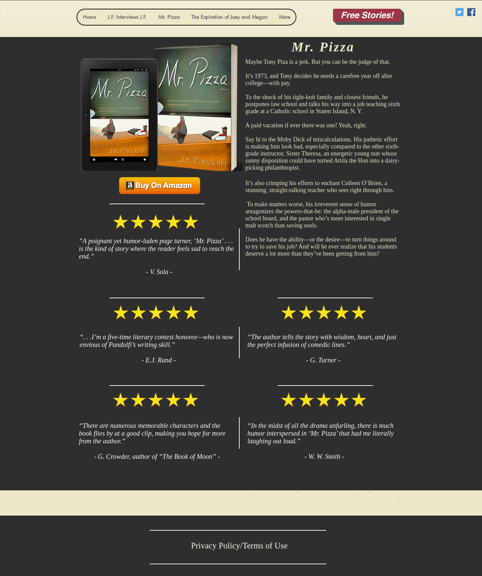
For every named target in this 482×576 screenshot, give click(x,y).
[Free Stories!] (367, 15)
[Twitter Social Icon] (459, 12)
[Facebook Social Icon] (471, 12)
